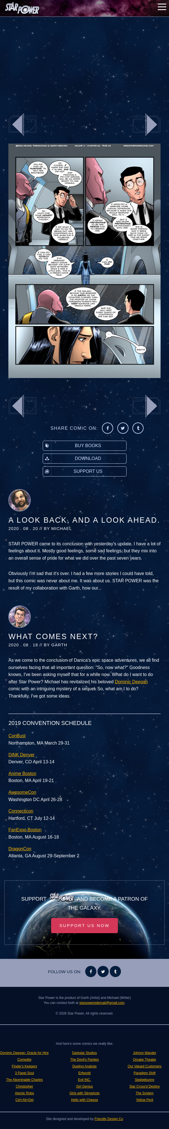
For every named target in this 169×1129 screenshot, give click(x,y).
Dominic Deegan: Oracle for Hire (24, 1053)
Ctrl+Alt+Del (24, 1100)
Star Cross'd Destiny (144, 1086)
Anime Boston (22, 773)
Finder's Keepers (24, 1066)
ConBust (16, 735)
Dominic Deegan (131, 681)
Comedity (24, 1060)
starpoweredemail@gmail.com (102, 1003)
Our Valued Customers (144, 1066)
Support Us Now (84, 925)
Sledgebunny (144, 1080)
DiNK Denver (21, 754)
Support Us (73, 471)
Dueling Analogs (84, 1066)
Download (72, 458)
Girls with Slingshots (84, 1093)
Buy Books (72, 445)
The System (144, 1093)
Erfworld (84, 1073)
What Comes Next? (53, 636)
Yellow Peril (144, 1100)
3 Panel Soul (24, 1073)
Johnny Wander (144, 1053)
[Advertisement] (84, 61)
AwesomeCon (22, 792)
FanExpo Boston (24, 829)
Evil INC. (84, 1080)
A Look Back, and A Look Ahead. (84, 520)
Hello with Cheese (84, 1100)
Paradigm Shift (145, 1073)
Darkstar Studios (84, 1053)
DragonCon (19, 848)
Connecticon (20, 811)
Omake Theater (144, 1060)
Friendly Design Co (109, 1119)
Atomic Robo (24, 1093)
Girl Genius (84, 1086)
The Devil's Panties (84, 1060)
